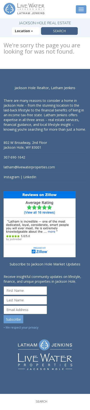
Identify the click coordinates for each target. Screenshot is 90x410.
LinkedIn (29, 177)
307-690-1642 (14, 157)
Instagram (11, 177)
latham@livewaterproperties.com (29, 167)
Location (26, 31)
